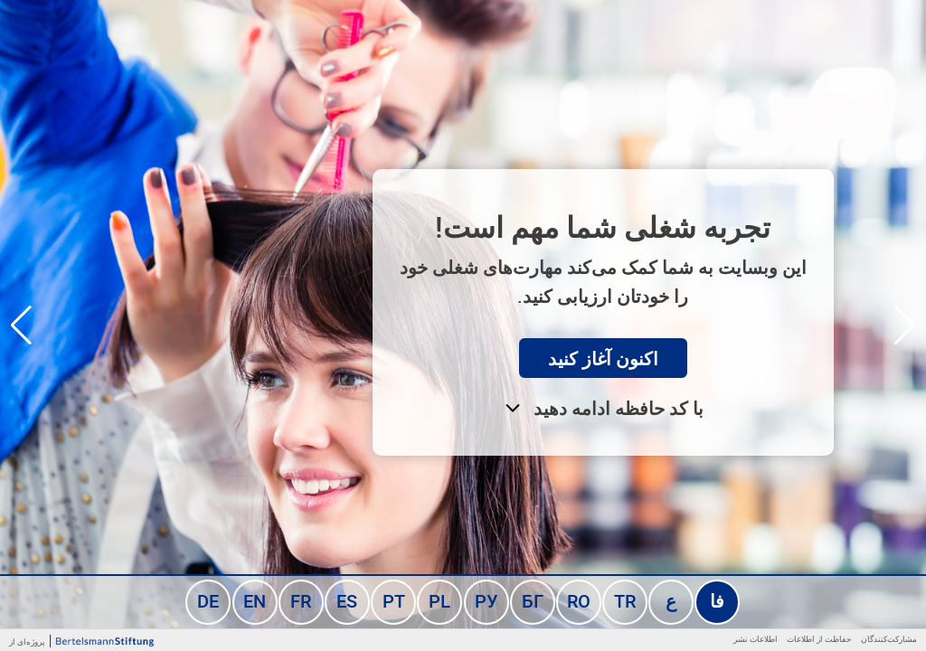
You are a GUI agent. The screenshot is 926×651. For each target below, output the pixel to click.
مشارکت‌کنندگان (889, 639)
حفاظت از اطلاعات (819, 639)
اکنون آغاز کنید (603, 358)
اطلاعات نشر (755, 639)
